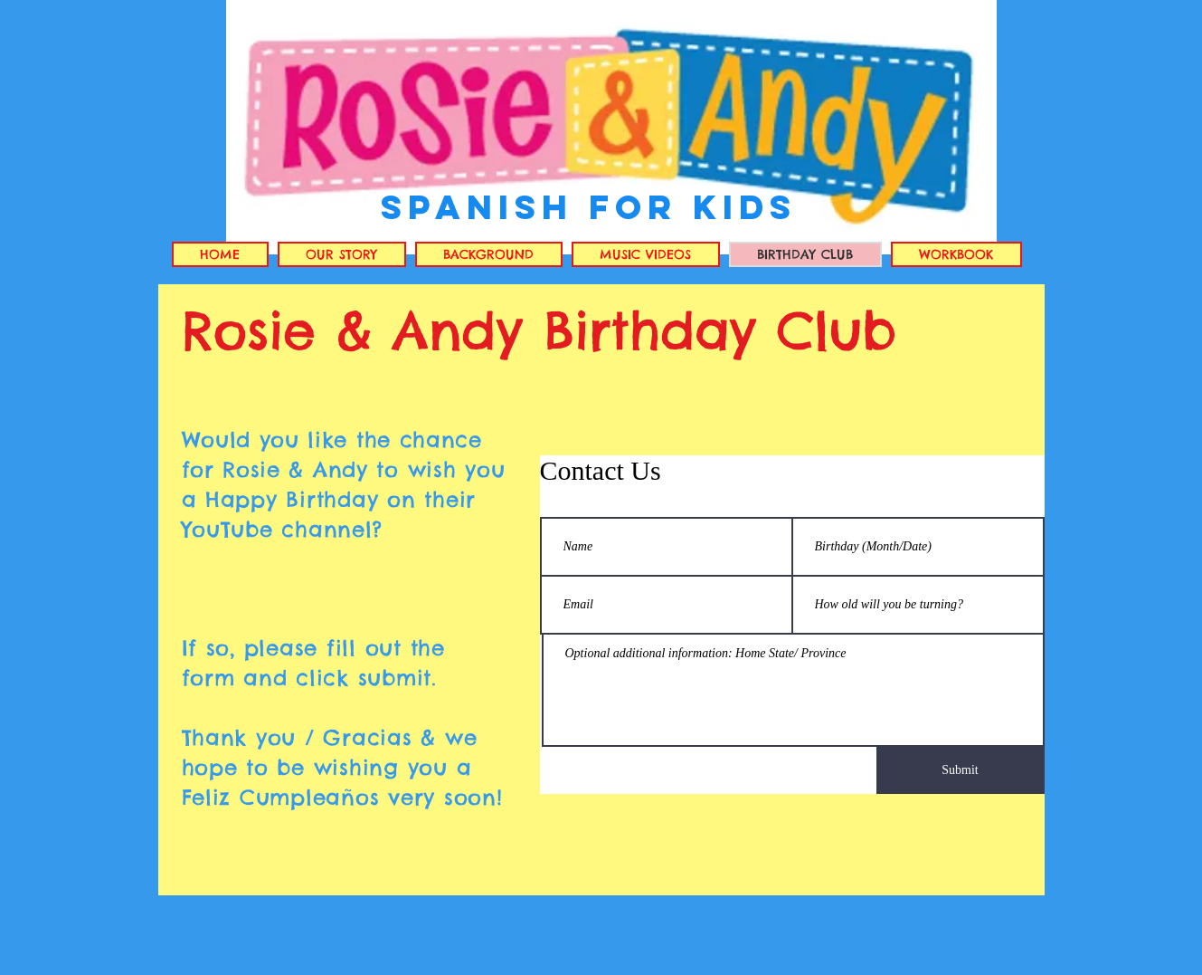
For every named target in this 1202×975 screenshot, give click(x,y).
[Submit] (960, 770)
